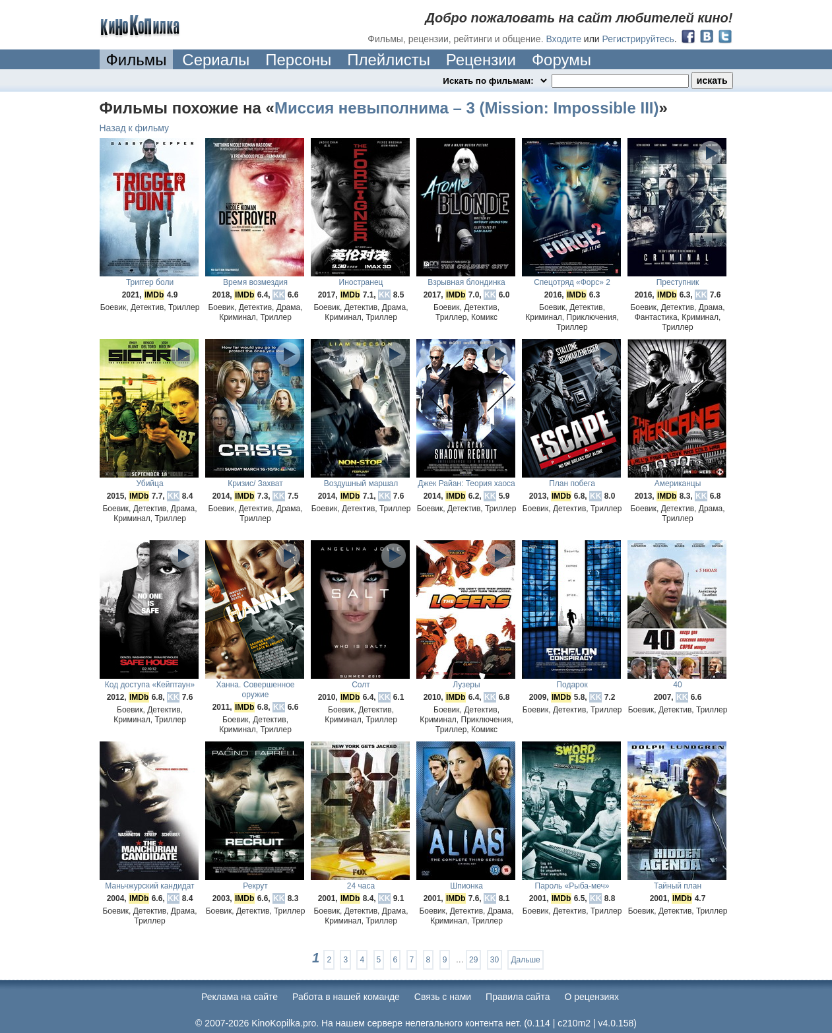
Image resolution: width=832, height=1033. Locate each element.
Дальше (525, 959)
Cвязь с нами (442, 996)
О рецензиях (591, 996)
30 (494, 959)
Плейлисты (388, 60)
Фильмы (136, 60)
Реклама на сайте (239, 996)
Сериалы (215, 60)
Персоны (298, 60)
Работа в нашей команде (346, 996)
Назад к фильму (135, 128)
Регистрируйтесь (638, 39)
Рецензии (481, 60)
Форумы (561, 60)
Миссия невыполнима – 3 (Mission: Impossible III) (466, 108)
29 (473, 959)
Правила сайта (518, 996)
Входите (563, 39)
